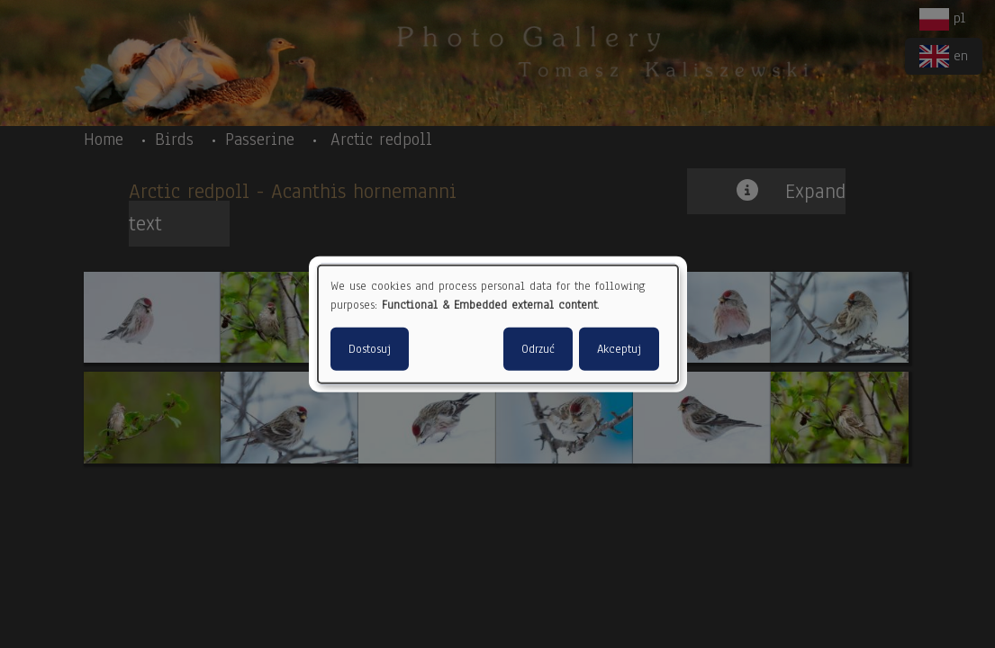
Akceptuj (619, 348)
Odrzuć (538, 348)
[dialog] (498, 324)
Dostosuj (369, 348)
